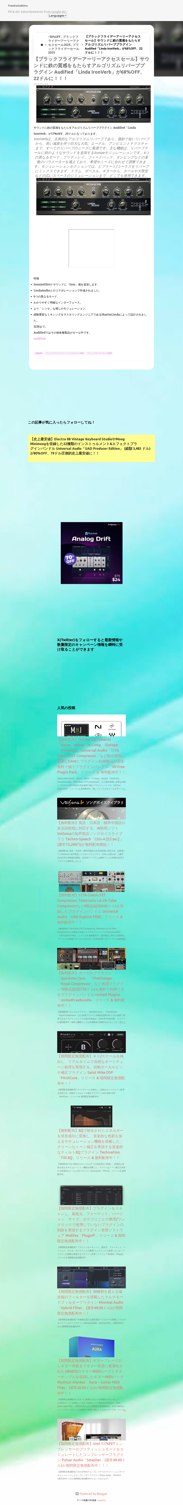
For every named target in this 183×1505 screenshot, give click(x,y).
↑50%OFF (54, 37)
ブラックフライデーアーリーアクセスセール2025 (63, 41)
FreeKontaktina (24, 4)
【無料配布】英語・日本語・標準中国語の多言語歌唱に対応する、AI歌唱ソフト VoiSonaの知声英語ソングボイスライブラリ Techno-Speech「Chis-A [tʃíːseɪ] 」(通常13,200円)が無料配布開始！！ (91, 833)
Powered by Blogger (91, 1493)
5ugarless (101, 1500)
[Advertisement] (91, 394)
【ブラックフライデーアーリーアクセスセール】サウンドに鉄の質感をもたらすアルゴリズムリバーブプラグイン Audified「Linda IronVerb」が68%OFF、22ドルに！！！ (114, 44)
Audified (39, 338)
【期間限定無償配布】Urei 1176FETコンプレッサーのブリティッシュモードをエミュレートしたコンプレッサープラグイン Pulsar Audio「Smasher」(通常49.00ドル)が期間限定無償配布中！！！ (91, 1454)
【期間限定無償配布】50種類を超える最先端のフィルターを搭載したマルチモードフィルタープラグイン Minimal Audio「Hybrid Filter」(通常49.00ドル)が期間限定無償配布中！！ (90, 1302)
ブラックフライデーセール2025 (63, 48)
